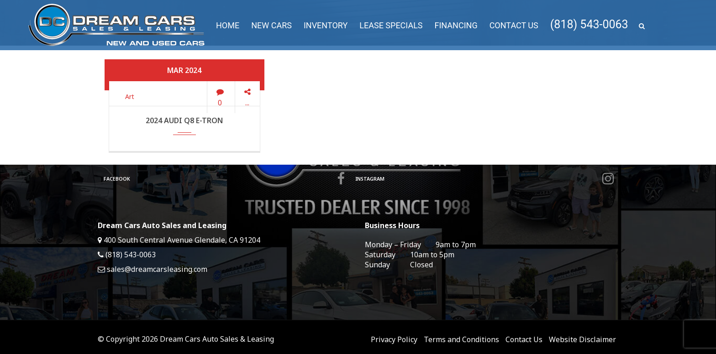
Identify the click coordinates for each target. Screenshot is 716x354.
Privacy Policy (394, 339)
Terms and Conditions (461, 339)
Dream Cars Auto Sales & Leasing (217, 339)
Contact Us (523, 339)
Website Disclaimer (582, 339)
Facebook (223, 179)
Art (129, 96)
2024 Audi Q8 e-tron (184, 120)
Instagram (483, 179)
